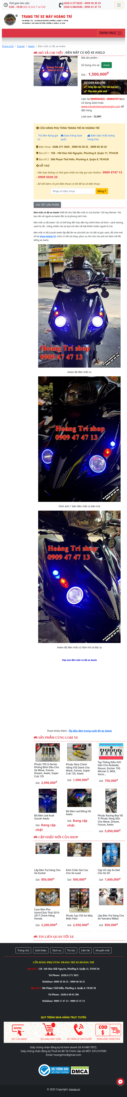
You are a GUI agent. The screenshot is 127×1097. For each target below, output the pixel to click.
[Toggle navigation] (118, 5)
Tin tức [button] (71, 950)
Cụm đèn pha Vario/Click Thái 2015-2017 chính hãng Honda (47, 914)
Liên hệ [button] (85, 950)
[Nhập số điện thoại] (73, 191)
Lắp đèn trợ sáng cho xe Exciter (47, 871)
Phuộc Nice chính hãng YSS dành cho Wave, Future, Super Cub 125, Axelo (78, 769)
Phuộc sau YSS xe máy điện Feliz (79, 917)
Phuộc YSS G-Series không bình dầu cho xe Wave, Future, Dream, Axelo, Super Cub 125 (46, 770)
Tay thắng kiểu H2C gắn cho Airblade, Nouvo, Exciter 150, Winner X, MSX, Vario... (109, 768)
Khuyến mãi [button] (102, 950)
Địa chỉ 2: (36, 988)
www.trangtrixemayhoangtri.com (100, 106)
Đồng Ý (102, 191)
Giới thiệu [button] (41, 950)
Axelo (31, 46)
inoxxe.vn (74, 1089)
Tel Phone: (54, 975)
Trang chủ (8, 46)
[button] (37, 71)
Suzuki (21, 46)
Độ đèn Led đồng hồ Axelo (78, 813)
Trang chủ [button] (23, 950)
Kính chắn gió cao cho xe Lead (77, 871)
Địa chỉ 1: (33, 968)
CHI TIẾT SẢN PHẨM (47, 205)
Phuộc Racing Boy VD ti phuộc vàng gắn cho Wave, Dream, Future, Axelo (110, 820)
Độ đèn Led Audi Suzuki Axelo (44, 817)
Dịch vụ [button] (56, 950)
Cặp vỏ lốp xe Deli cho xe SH (109, 871)
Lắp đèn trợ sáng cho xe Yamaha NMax (111, 917)
